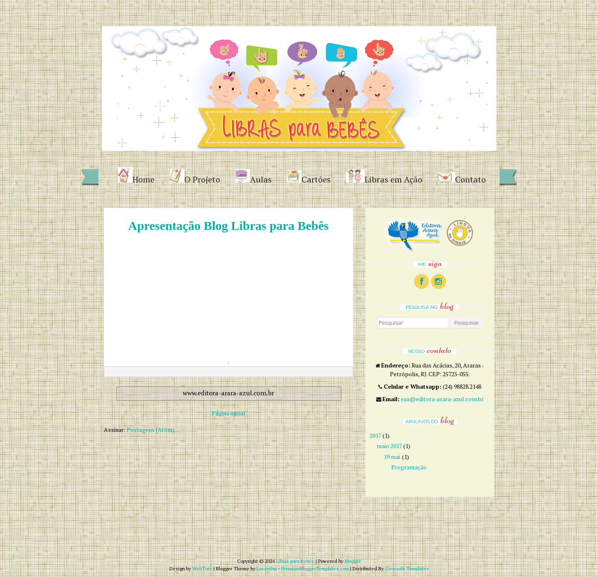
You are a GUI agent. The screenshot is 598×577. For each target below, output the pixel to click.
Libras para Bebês (295, 561)
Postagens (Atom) (150, 430)
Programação (408, 467)
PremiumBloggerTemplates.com (315, 568)
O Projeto (195, 177)
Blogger (353, 561)
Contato (462, 178)
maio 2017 (389, 446)
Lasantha (267, 568)
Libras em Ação (384, 177)
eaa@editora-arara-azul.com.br (442, 399)
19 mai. (392, 457)
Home (136, 176)
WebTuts (202, 568)
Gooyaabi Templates (407, 568)
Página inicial (228, 413)
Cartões (309, 177)
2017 (375, 435)
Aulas (253, 177)
